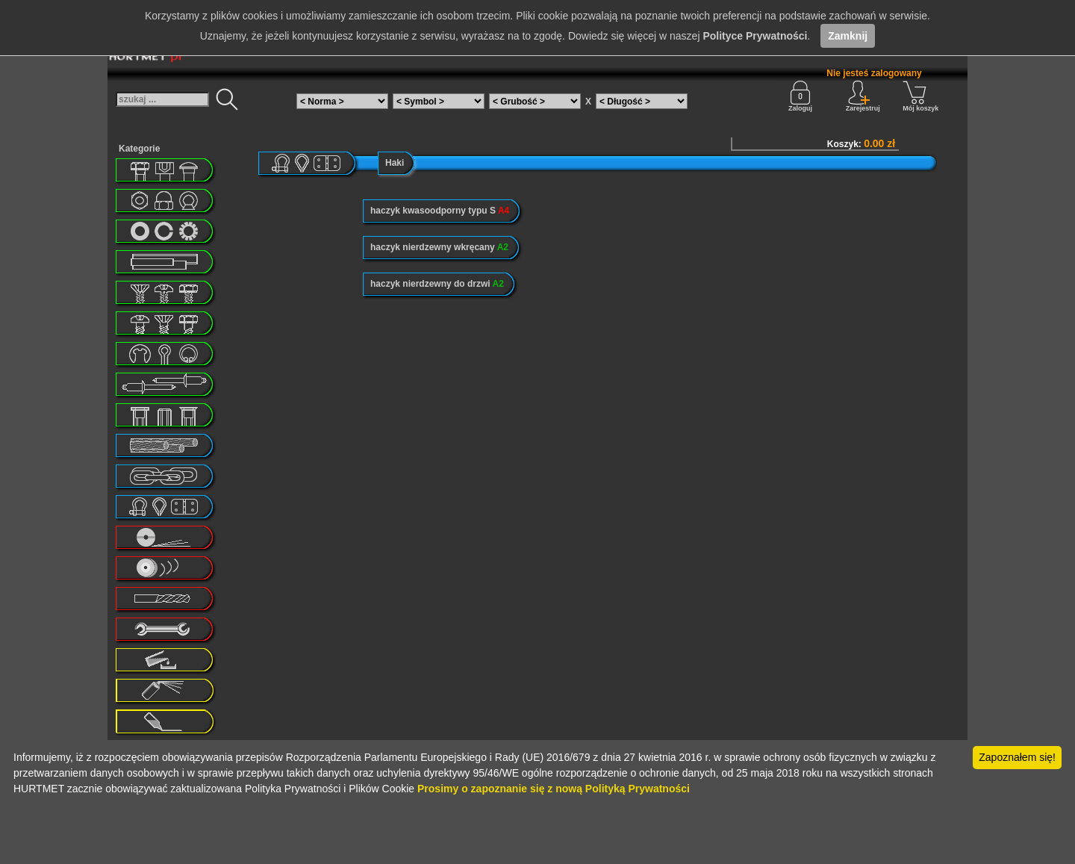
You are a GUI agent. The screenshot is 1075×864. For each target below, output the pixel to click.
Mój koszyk (920, 96)
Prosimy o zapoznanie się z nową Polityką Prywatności (553, 789)
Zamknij (847, 36)
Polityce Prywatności (754, 36)
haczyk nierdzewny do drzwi (437, 284)
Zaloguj (800, 96)
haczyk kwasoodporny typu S (439, 210)
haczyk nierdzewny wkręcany (439, 247)
